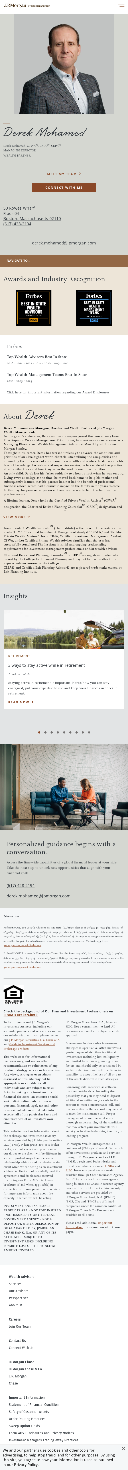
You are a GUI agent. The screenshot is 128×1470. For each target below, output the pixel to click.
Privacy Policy (26, 1464)
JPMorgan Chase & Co (25, 1369)
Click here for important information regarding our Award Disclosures (58, 392)
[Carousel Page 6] (70, 732)
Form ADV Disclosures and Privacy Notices (41, 1433)
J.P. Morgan (18, 1376)
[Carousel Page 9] (89, 732)
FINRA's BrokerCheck (21, 1015)
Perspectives (18, 1298)
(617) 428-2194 (21, 885)
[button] (123, 1448)
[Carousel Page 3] (52, 732)
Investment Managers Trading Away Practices (43, 1440)
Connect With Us (21, 1348)
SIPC (69, 1170)
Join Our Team (20, 1326)
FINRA (109, 1166)
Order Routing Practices (27, 1419)
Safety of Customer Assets (29, 1412)
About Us (16, 1305)
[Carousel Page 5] (64, 732)
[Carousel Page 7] (76, 732)
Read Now (18, 702)
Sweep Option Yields (24, 1426)
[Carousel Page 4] (58, 732)
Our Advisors (18, 1291)
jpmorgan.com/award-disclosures (22, 945)
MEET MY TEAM (62, 174)
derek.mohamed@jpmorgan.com (64, 243)
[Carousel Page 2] (45, 732)
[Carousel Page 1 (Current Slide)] (39, 732)
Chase (13, 1383)
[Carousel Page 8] (83, 732)
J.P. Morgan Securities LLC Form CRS (34, 1040)
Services (15, 1284)
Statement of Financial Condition (34, 1405)
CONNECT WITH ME (64, 187)
